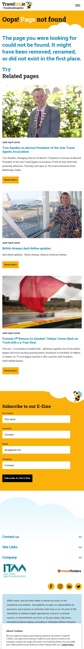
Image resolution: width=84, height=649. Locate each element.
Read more (10, 180)
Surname (36, 432)
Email (36, 448)
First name (36, 417)
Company (36, 463)
